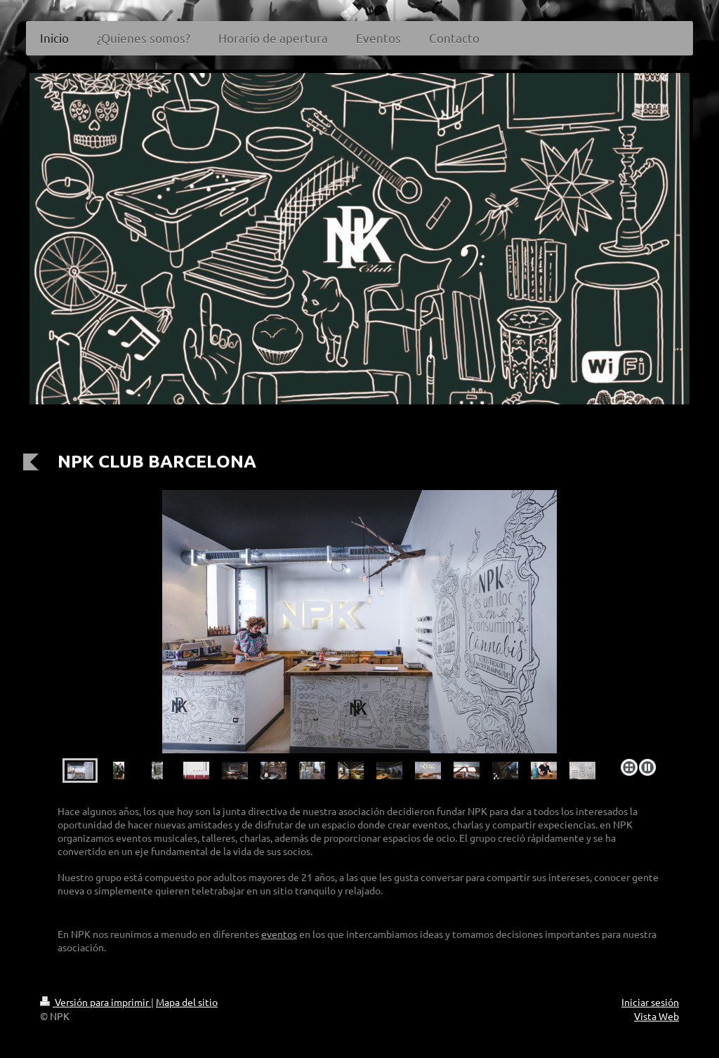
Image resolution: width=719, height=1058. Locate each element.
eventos (279, 933)
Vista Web (656, 1016)
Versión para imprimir (95, 1002)
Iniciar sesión (650, 1002)
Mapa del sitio (187, 1002)
